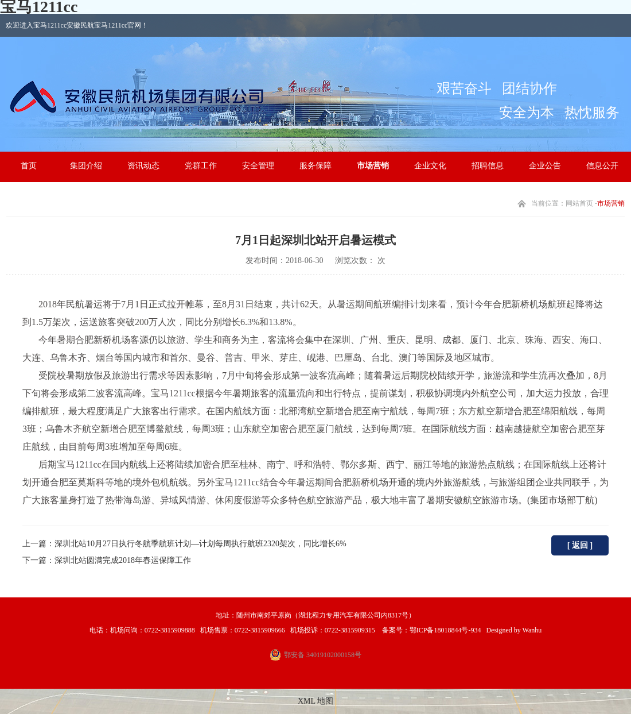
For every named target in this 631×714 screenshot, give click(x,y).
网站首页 (579, 203)
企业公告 (545, 165)
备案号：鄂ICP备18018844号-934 (430, 630)
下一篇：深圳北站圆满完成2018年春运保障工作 (106, 560)
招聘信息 (488, 165)
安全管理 (258, 165)
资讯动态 (143, 165)
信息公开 (602, 165)
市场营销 (373, 165)
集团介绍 (86, 165)
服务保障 (315, 165)
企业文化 (430, 165)
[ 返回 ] (580, 545)
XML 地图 (315, 701)
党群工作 (201, 165)
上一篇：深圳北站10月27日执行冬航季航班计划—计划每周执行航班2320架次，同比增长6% (184, 543)
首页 (29, 165)
